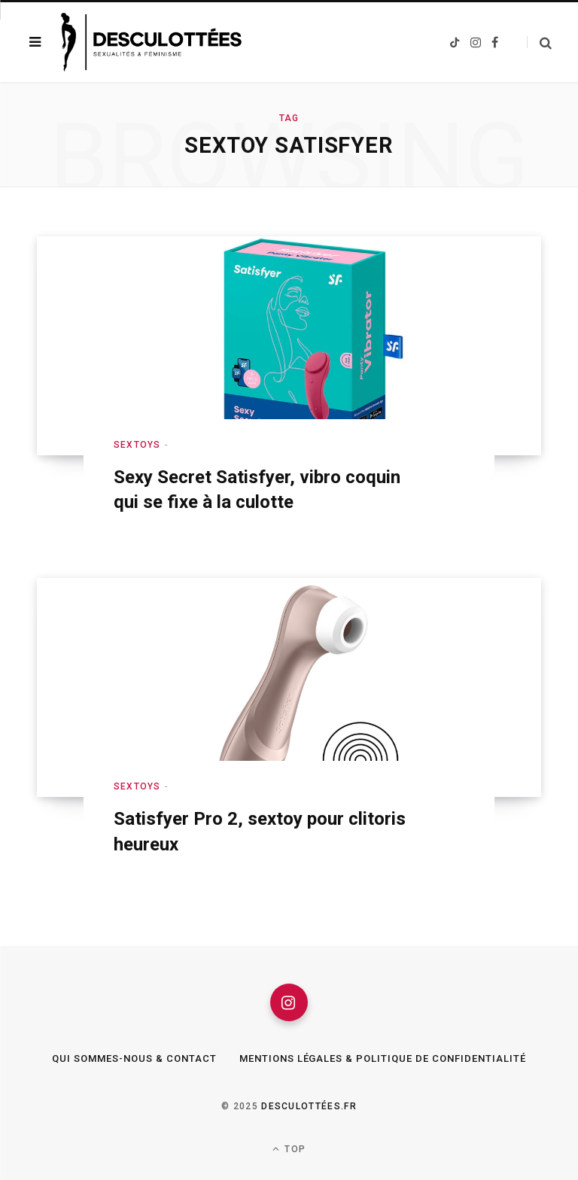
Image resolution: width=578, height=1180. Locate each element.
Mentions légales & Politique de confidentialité (382, 1058)
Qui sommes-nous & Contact (134, 1058)
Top (289, 1148)
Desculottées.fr (309, 1106)
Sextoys (137, 444)
